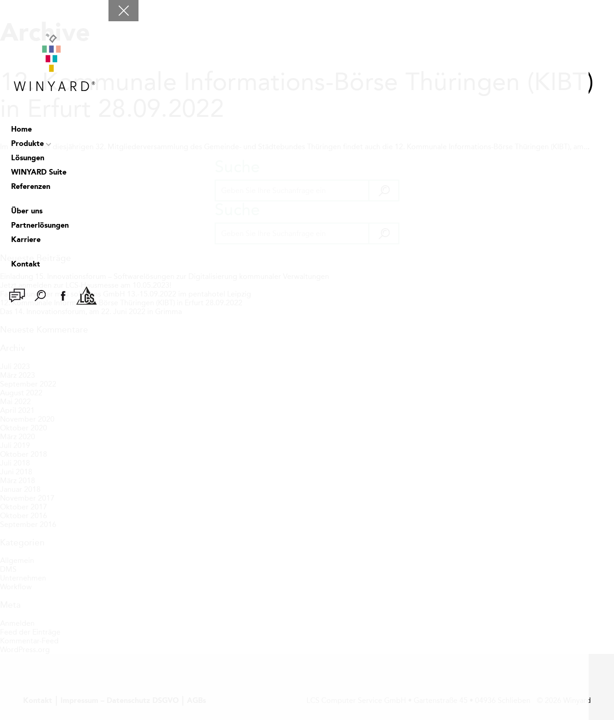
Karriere (26, 240)
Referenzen (30, 187)
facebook (63, 295)
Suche (40, 295)
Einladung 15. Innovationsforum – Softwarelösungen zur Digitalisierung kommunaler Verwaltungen (164, 276)
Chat (17, 295)
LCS (86, 295)
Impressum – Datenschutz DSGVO (119, 701)
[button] (383, 191)
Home (21, 129)
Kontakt (25, 264)
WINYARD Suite (38, 172)
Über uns (26, 211)
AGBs (196, 701)
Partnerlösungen (40, 226)
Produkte (27, 144)
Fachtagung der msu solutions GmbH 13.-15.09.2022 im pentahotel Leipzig (125, 294)
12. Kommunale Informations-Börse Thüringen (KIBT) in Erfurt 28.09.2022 (297, 95)
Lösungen (27, 158)
